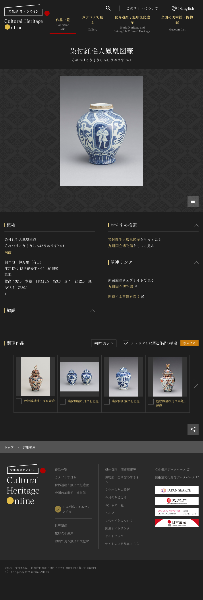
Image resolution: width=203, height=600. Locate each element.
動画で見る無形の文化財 (72, 541)
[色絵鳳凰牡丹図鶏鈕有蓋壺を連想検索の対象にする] (151, 401)
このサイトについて (142, 8)
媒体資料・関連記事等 (120, 469)
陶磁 (8, 252)
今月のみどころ (116, 497)
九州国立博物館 (120, 245)
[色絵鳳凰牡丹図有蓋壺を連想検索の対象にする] (19, 401)
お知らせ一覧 (114, 505)
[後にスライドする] (194, 384)
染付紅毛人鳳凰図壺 (124, 239)
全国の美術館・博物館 (177, 24)
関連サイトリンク (117, 528)
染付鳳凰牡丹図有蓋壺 (83, 401)
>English (183, 8)
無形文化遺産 (64, 533)
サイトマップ (114, 536)
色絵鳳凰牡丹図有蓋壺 (39, 401)
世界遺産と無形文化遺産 (132, 24)
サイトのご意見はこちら (122, 543)
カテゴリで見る (92, 24)
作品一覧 (63, 24)
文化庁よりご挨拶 (117, 489)
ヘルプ (109, 513)
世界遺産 (61, 525)
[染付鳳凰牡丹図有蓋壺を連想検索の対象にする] (63, 401)
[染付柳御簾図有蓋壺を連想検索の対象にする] (107, 401)
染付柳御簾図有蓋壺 (126, 401)
